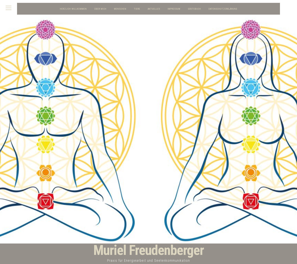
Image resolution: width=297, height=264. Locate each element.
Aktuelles (154, 9)
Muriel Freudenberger (148, 250)
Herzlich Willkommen (73, 9)
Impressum (174, 9)
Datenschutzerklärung (223, 9)
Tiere (137, 9)
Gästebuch (194, 9)
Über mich (100, 9)
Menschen (120, 9)
